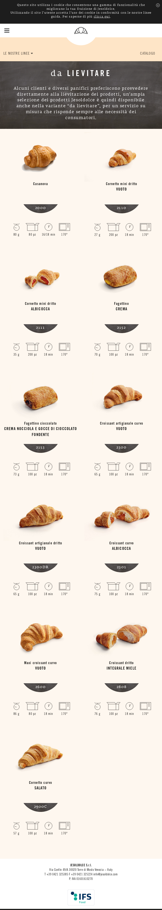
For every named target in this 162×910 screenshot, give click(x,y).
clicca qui (102, 16)
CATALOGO (147, 54)
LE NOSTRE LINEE (18, 53)
